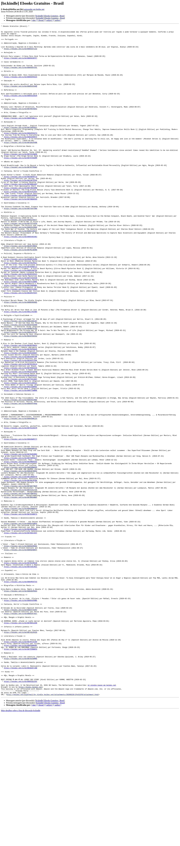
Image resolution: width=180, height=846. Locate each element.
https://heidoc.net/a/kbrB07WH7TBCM (20, 578)
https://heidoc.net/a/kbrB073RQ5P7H (20, 567)
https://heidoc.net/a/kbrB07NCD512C (20, 445)
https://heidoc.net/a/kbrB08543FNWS (20, 715)
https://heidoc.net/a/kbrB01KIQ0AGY (20, 418)
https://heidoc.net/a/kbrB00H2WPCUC (20, 533)
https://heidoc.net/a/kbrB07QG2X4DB (20, 166)
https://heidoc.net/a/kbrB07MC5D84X (20, 414)
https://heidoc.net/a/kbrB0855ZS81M (20, 110)
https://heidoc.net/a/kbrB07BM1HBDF (20, 591)
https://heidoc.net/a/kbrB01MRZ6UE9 (20, 630)
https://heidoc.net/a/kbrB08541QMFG (20, 623)
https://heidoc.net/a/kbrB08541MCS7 (20, 272)
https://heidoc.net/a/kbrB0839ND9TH (20, 605)
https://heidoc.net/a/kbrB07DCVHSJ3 (20, 432)
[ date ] (34, 20)
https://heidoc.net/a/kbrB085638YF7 (20, 65)
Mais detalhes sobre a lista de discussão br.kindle (20, 844)
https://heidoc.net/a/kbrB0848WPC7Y (20, 522)
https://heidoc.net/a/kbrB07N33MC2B (20, 670)
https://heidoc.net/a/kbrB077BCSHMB (20, 220)
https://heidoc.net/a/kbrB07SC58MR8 (20, 785)
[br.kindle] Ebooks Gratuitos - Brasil (49, 16)
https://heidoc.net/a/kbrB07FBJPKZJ (20, 310)
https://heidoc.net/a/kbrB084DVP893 (20, 704)
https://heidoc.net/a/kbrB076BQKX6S (20, 234)
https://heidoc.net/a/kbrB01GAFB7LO (20, 207)
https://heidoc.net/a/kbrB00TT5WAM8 (20, 463)
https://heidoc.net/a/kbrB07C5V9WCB (20, 180)
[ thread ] (41, 20)
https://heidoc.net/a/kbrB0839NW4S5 (20, 555)
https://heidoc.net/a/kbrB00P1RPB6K (20, 229)
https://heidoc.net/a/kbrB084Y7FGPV (20, 726)
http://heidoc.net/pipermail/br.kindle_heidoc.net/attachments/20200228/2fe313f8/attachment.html (52, 828)
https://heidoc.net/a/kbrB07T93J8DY (20, 450)
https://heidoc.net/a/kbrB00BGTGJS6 (20, 389)
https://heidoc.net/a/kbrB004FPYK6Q (20, 479)
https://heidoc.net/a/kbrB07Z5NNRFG (20, 774)
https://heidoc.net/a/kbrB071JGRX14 (20, 454)
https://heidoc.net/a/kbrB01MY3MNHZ (20, 290)
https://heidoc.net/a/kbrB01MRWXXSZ (20, 549)
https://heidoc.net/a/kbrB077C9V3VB (20, 328)
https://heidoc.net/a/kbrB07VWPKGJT (20, 544)
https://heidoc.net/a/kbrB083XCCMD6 (20, 474)
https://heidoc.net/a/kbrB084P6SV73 (20, 155)
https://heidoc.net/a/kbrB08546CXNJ (20, 279)
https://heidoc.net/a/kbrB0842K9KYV (20, 159)
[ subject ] (49, 20)
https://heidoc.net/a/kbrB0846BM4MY (20, 769)
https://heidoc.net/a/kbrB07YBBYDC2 (20, 587)
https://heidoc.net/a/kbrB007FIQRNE (20, 333)
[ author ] (57, 20)
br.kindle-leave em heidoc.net (102, 816)
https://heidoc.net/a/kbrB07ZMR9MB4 (20, 337)
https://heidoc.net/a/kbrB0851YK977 (20, 258)
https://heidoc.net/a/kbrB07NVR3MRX (20, 540)
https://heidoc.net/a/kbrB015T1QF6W (20, 441)
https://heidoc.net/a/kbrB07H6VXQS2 (20, 125)
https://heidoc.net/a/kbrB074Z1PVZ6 (20, 753)
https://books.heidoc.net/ (30, 819)
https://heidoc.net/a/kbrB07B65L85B (20, 742)
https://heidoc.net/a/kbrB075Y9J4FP (20, 225)
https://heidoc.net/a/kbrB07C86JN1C (20, 675)
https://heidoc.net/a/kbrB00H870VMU (20, 306)
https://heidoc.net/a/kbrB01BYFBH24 (20, 409)
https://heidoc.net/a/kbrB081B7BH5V (20, 560)
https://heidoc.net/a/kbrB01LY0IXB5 (20, 369)
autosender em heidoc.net (34, 9)
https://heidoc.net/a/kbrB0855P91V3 (20, 87)
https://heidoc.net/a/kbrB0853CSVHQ (20, 98)
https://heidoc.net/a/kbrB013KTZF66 (20, 211)
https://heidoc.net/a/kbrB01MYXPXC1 (20, 324)
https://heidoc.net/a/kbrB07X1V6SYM (20, 508)
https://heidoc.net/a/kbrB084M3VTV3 (20, 693)
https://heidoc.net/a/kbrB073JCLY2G (20, 582)
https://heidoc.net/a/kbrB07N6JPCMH (20, 571)
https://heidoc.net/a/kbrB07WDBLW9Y (20, 216)
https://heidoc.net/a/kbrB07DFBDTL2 (20, 315)
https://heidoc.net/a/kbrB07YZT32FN (20, 263)
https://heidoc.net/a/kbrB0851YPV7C (20, 393)
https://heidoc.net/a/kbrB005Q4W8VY (20, 654)
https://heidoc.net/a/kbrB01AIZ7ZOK (20, 427)
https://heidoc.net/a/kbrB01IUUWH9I (20, 459)
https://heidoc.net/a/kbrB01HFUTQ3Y (20, 346)
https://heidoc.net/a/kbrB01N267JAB (20, 796)
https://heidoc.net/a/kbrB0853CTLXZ (20, 53)
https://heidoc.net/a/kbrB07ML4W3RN (20, 294)
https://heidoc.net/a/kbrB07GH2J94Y (20, 634)
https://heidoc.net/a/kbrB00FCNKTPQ (20, 319)
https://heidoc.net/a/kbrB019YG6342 (20, 398)
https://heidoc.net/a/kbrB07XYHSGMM (20, 184)
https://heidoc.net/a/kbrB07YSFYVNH (20, 245)
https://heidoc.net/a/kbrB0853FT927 (20, 731)
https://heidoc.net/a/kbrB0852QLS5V (20, 812)
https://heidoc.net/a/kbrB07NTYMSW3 (20, 195)
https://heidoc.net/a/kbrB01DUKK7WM (20, 423)
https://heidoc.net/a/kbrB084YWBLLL (20, 137)
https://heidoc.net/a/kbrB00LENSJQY (20, 380)
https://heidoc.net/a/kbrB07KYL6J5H (20, 765)
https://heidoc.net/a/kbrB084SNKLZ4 (20, 497)
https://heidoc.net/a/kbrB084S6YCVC (20, 76)
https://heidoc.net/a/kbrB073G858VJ (20, 148)
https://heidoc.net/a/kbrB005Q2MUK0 (20, 650)
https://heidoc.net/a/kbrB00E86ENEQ (20, 357)
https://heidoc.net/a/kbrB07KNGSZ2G (20, 436)
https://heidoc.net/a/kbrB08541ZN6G (20, 267)
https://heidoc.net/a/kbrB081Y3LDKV (20, 342)
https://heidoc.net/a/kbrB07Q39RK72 (20, 612)
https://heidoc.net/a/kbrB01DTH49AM (20, 384)
